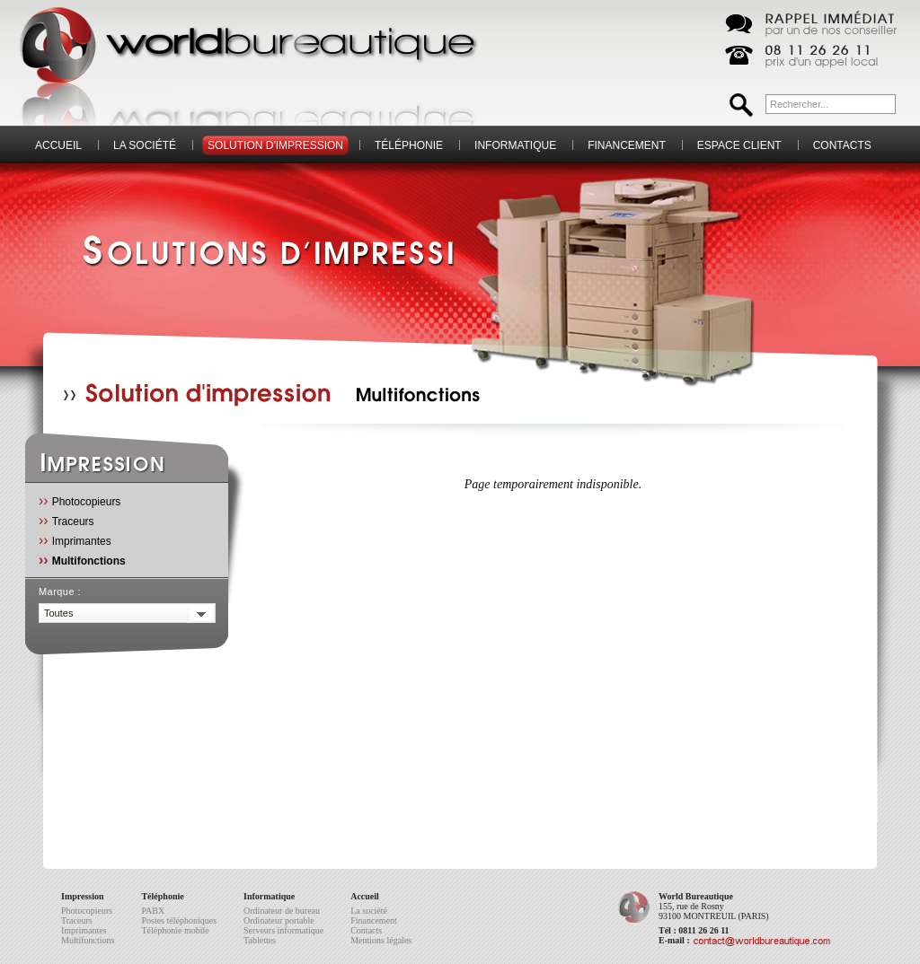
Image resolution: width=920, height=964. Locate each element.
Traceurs (66, 520)
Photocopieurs (79, 500)
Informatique (515, 145)
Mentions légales (380, 940)
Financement (627, 145)
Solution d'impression (275, 145)
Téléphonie (409, 145)
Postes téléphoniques (179, 920)
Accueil (58, 145)
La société (144, 145)
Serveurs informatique (283, 930)
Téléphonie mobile (174, 930)
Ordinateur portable (278, 920)
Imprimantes (75, 540)
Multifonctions (82, 559)
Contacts (842, 145)
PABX (152, 911)
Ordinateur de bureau (281, 911)
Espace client (739, 145)
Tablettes (259, 940)
